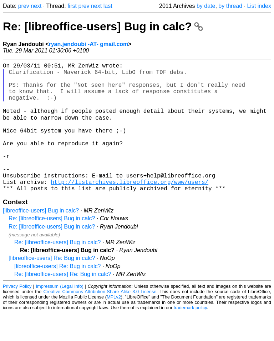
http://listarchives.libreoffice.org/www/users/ (129, 208)
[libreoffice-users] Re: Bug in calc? (52, 286)
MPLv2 (114, 324)
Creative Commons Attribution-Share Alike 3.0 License (100, 319)
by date (206, 6)
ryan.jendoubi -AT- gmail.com (88, 44)
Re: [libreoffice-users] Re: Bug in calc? (62, 302)
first (72, 6)
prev (23, 6)
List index (259, 6)
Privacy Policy (17, 314)
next (36, 6)
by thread (230, 6)
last (107, 6)
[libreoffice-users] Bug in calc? (41, 238)
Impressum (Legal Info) (59, 314)
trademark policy (190, 335)
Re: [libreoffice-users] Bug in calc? (103, 26)
